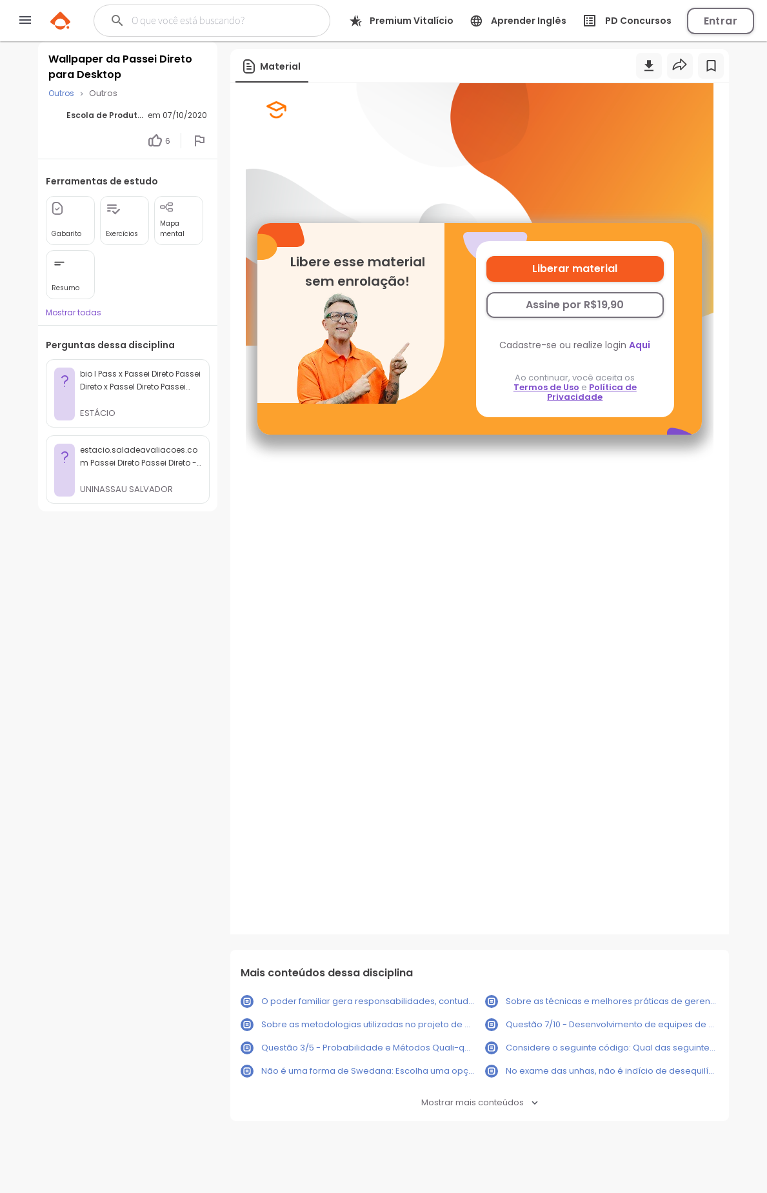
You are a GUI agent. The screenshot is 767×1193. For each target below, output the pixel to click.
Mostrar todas (73, 312)
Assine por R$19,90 (575, 304)
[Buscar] (211, 20)
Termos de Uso (546, 387)
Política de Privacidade (592, 392)
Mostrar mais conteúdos (479, 1102)
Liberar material (574, 268)
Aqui (639, 345)
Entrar (720, 21)
